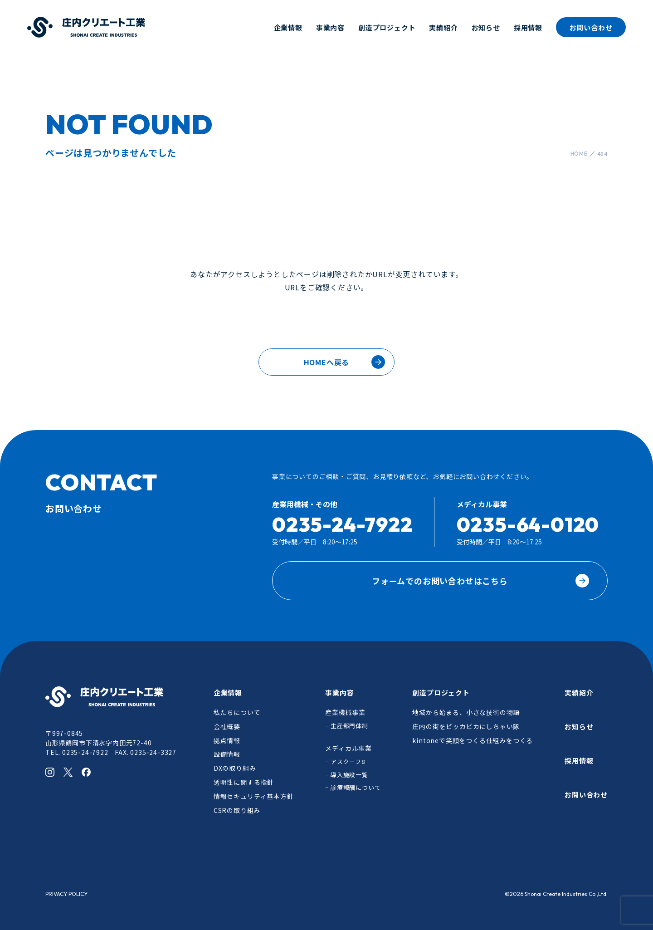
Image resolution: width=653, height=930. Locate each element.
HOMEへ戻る (327, 362)
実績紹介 (443, 27)
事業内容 (330, 27)
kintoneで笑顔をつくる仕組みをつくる (472, 740)
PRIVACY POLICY (66, 894)
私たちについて (237, 712)
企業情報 (288, 27)
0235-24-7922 (342, 524)
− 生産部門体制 (346, 725)
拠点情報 (227, 740)
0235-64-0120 (528, 524)
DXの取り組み (235, 768)
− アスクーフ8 (345, 761)
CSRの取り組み (237, 810)
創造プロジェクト (386, 27)
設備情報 (227, 754)
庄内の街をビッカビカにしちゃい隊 (466, 726)
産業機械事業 (345, 712)
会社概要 (227, 726)
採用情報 (528, 27)
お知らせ (486, 27)
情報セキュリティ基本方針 (254, 796)
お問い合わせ (591, 27)
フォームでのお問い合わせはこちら (480, 580)
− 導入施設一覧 (346, 774)
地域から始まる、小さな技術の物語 (466, 712)
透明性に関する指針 (244, 782)
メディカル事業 (348, 748)
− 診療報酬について (352, 787)
